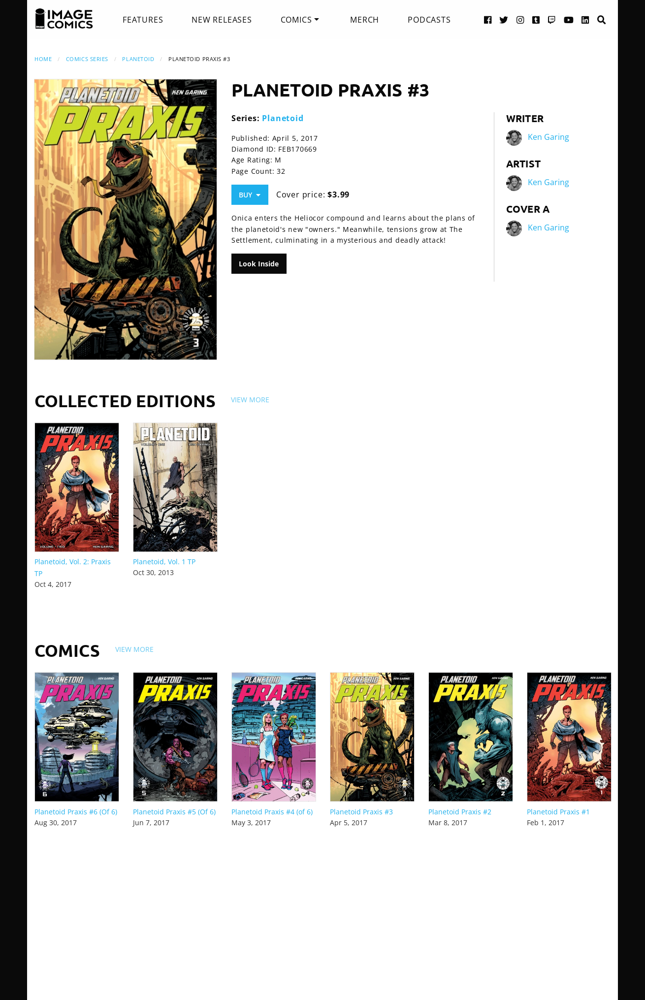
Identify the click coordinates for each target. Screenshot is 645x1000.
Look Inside (259, 263)
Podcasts (429, 19)
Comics (296, 19)
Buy (249, 194)
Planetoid (138, 59)
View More (250, 399)
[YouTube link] (569, 19)
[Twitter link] (504, 19)
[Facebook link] (488, 19)
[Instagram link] (520, 19)
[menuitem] (143, 19)
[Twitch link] (552, 19)
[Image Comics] (64, 18)
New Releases (222, 19)
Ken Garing (548, 136)
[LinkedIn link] (585, 19)
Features (143, 19)
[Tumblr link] (536, 19)
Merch (364, 19)
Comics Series (87, 59)
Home (43, 59)
